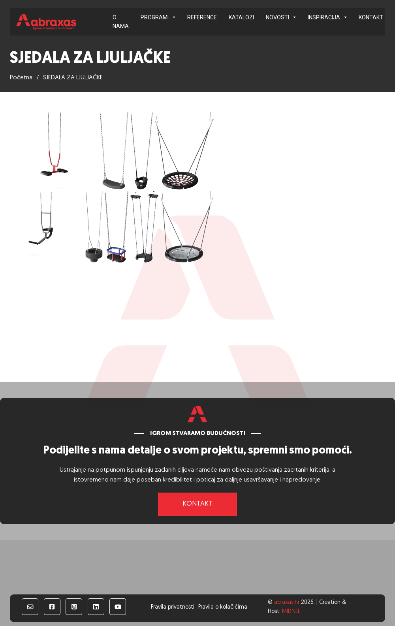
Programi (155, 17)
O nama (121, 21)
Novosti (277, 17)
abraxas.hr (286, 602)
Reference (202, 17)
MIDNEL (291, 612)
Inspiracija (324, 17)
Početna (21, 78)
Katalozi (241, 17)
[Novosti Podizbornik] (294, 17)
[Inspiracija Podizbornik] (345, 17)
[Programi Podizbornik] (174, 17)
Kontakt (371, 17)
